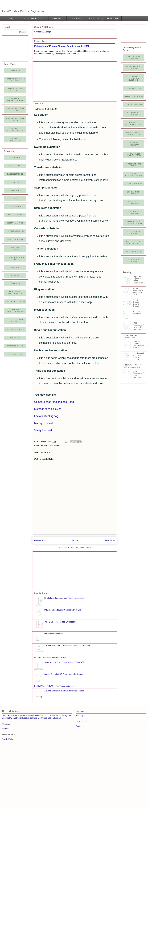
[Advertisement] (74, 525)
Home (75, 540)
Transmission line (15, 346)
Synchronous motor (15, 330)
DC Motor (15, 198)
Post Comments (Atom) (80, 548)
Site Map (79, 716)
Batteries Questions (133, 88)
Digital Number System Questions (133, 155)
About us (5, 728)
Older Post (109, 540)
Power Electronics (24, 718)
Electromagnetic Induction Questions (133, 174)
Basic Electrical (15, 166)
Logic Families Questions (133, 193)
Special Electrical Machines (15, 320)
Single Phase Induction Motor (15, 311)
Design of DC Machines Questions (133, 123)
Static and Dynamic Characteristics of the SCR (64, 662)
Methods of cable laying (47, 409)
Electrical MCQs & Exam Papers (103, 18)
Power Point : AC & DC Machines (15, 80)
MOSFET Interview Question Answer (50, 657)
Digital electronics (15, 215)
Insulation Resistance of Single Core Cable (62, 610)
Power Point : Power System (15, 119)
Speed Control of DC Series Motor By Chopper (64, 674)
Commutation (15, 190)
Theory (10, 18)
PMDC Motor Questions (133, 212)
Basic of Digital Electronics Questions (133, 78)
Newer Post (40, 540)
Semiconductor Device (15, 302)
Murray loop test (43, 423)
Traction (21, 716)
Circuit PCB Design (42, 32)
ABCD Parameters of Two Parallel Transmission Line (67, 646)
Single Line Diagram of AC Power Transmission (64, 598)
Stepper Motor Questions (133, 232)
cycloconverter (15, 354)
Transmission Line (33, 716)
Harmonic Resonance (53, 634)
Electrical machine (15, 231)
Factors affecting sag (46, 416)
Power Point (57, 18)
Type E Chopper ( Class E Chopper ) (60, 622)
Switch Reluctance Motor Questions (133, 242)
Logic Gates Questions (133, 202)
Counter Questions (133, 104)
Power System (65, 716)
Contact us (80, 726)
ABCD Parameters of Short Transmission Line (64, 691)
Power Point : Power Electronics (15, 109)
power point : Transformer (15, 139)
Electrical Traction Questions (133, 165)
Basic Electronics (39, 718)
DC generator (15, 207)
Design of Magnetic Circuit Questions (133, 133)
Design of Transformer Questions (133, 144)
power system (54, 445)
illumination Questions (133, 260)
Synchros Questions (133, 251)
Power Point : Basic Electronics (15, 89)
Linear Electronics (9, 716)
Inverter (15, 267)
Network (15, 275)
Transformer (15, 338)
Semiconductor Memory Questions (133, 222)
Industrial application (15, 248)
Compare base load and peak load (54, 401)
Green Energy (76, 18)
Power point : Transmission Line (15, 129)
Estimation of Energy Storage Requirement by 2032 (61, 46)
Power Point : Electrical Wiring (15, 99)
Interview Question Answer (33, 18)
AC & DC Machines (49, 716)
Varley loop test (43, 430)
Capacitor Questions (133, 96)
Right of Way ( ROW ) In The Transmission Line (54, 686)
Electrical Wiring (15, 223)
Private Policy (8, 739)
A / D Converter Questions (133, 57)
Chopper (15, 182)
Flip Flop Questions (133, 184)
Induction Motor (15, 239)
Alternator (15, 158)
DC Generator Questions (133, 113)
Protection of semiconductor (15, 292)
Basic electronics (15, 174)
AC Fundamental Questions (133, 67)
